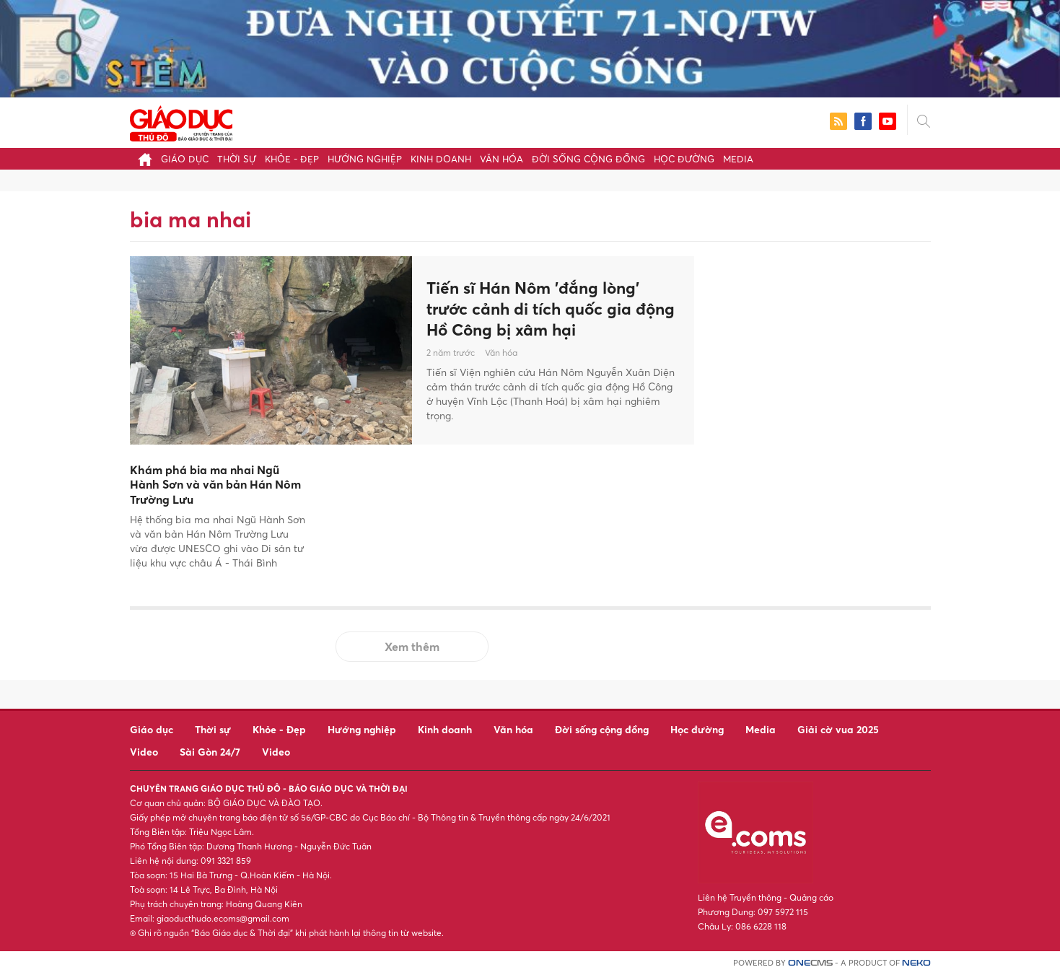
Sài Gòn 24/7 (210, 752)
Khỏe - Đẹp (292, 159)
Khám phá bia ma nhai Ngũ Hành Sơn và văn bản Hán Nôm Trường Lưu (215, 485)
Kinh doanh (441, 159)
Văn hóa (501, 159)
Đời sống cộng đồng (588, 159)
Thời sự (236, 159)
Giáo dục (185, 159)
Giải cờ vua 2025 (838, 729)
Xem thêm (412, 646)
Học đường (684, 159)
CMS (810, 963)
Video (144, 752)
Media (738, 159)
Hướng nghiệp (365, 159)
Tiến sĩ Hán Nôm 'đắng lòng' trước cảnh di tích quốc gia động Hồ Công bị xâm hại (540, 308)
